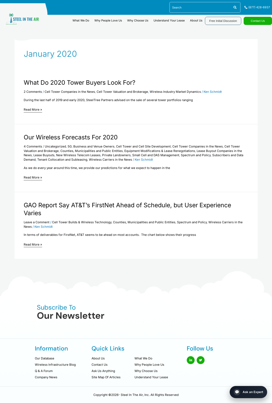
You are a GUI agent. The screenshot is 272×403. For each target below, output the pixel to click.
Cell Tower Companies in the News (70, 92)
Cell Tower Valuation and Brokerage (122, 92)
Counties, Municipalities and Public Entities (91, 151)
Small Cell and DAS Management (155, 155)
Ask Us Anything (103, 371)
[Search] (234, 7)
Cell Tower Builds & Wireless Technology (81, 222)
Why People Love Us (108, 20)
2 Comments (33, 92)
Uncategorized (55, 146)
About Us (196, 20)
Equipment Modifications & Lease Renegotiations (159, 151)
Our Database (44, 358)
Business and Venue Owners (93, 146)
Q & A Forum (44, 371)
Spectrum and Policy (196, 155)
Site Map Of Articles (106, 377)
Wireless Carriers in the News (110, 159)
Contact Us (100, 365)
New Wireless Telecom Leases (78, 155)
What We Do (81, 20)
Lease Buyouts (43, 155)
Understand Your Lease (169, 20)
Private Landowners (116, 155)
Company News (46, 377)
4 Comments (33, 146)
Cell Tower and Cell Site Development (143, 146)
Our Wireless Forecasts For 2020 (71, 137)
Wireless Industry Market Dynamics (175, 92)
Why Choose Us (137, 20)
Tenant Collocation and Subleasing (62, 159)
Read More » (33, 109)
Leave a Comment (36, 222)
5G (70, 146)
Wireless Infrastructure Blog (55, 365)
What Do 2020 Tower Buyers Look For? (79, 82)
